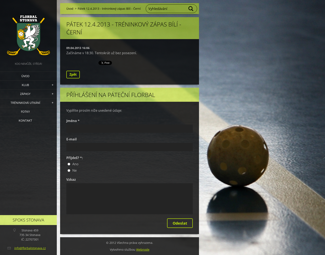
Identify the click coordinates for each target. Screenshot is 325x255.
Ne (74, 170)
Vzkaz (71, 179)
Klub (25, 85)
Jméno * (73, 121)
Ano (75, 164)
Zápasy (25, 94)
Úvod (25, 76)
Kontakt (25, 120)
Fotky (25, 112)
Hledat (191, 9)
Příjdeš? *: (74, 158)
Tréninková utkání (25, 103)
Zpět (73, 74)
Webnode (142, 249)
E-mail (71, 139)
